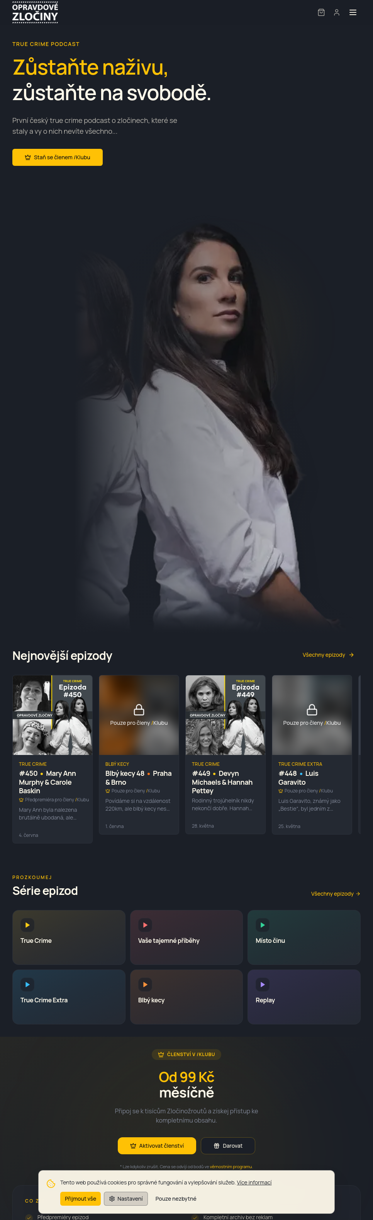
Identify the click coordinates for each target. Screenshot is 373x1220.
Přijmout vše (80, 1204)
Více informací (254, 1188)
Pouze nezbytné (176, 1204)
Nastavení (125, 1204)
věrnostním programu (231, 1166)
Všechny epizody (328, 654)
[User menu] (337, 12)
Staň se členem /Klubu (57, 157)
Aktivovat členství (157, 1145)
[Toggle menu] (353, 12)
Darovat (228, 1145)
